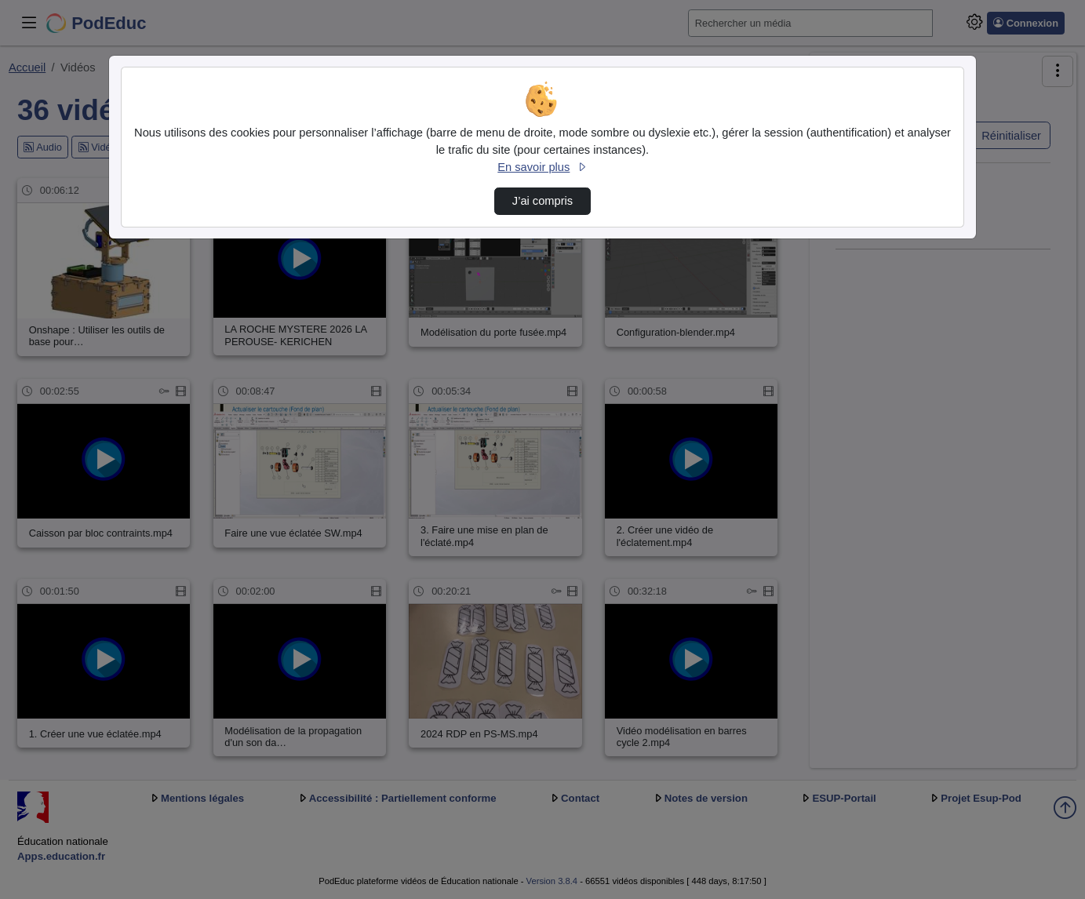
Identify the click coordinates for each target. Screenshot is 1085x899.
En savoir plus (542, 167)
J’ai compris (542, 201)
